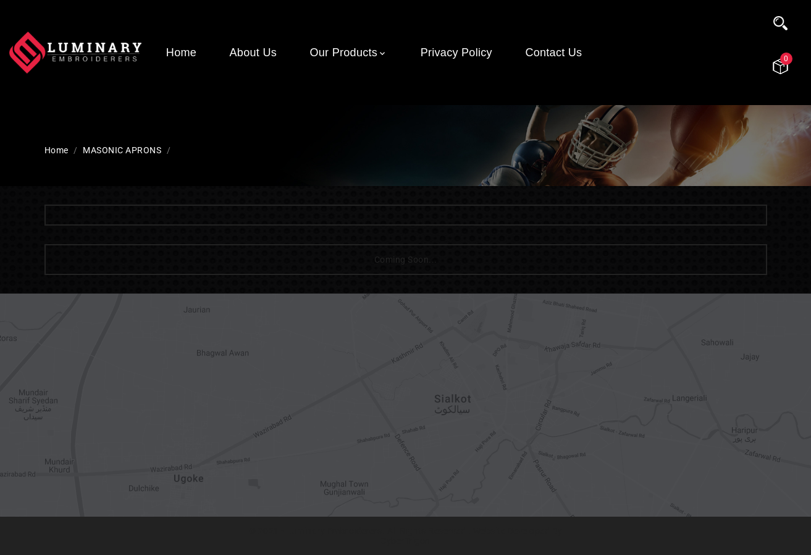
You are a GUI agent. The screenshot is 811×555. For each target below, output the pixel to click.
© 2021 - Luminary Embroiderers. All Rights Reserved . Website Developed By (406, 531)
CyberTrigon (405, 541)
